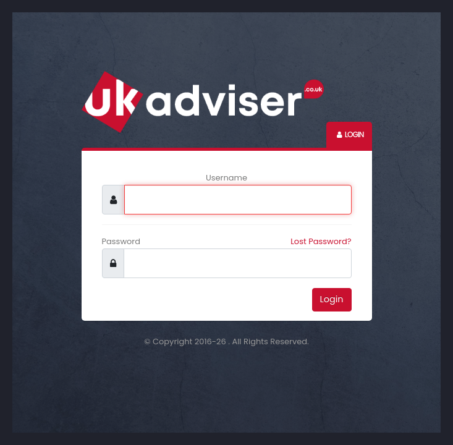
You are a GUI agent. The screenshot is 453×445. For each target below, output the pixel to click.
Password (121, 241)
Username (226, 178)
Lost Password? (320, 241)
